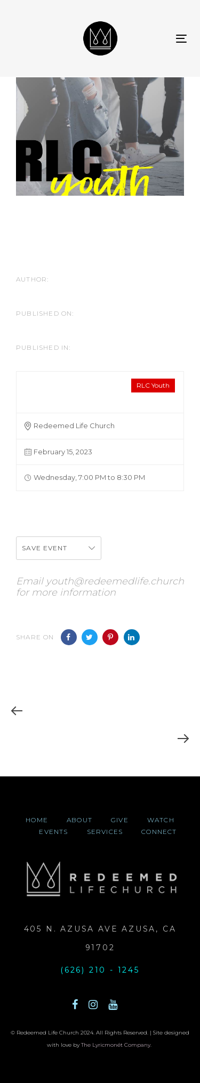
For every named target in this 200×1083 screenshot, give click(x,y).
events (53, 832)
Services (105, 832)
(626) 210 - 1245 (100, 970)
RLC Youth (153, 385)
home (37, 820)
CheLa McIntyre (51, 292)
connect (159, 832)
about (79, 820)
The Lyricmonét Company (115, 1044)
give (120, 820)
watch (160, 820)
